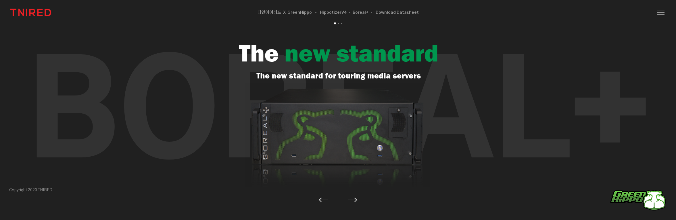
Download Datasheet (397, 13)
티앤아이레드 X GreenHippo (284, 13)
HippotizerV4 (333, 13)
